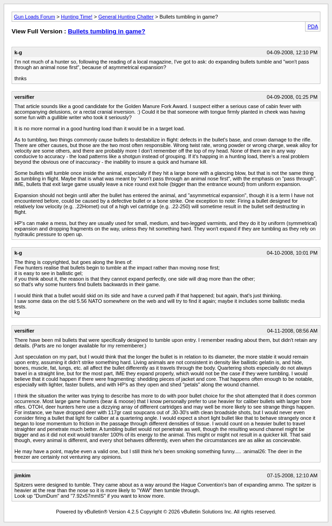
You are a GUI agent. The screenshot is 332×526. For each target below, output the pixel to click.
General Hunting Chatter (126, 16)
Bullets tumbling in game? (106, 31)
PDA (312, 26)
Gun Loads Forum (34, 16)
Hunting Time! (76, 16)
